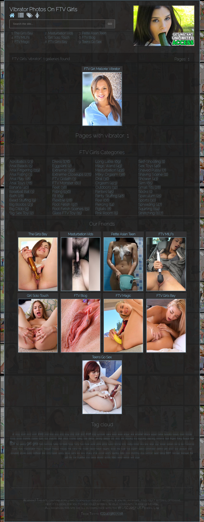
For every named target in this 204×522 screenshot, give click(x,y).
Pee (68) (102, 200)
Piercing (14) (104, 204)
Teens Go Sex (92, 42)
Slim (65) (145, 183)
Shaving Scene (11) (153, 174)
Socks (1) (145, 191)
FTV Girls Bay (57, 42)
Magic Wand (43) (108, 166)
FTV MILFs (22, 37)
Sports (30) (147, 200)
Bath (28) (16, 196)
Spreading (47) (150, 204)
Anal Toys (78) (20, 183)
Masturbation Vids (60, 33)
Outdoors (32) (106, 187)
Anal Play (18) (20, 179)
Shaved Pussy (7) (152, 170)
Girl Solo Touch (59, 37)
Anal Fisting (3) (20, 174)
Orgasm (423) (106, 183)
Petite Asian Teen (94, 33)
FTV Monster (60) (66, 183)
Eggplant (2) (62, 166)
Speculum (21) (149, 196)
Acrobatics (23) (21, 161)
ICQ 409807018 (111, 514)
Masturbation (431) (109, 170)
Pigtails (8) (103, 209)
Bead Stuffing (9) (22, 200)
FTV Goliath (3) (64, 179)
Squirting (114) (149, 209)
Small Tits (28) (149, 187)
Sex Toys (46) (149, 166)
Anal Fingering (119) (24, 170)
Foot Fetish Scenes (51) (71, 209)
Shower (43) (148, 179)
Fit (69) (58, 196)
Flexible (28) (62, 200)
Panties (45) (104, 191)
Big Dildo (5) (19, 209)
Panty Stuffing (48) (110, 196)
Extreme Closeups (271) (71, 174)
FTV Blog (88, 37)
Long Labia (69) (108, 161)
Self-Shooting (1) (151, 161)
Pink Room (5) (106, 213)
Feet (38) (59, 187)
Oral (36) (102, 179)
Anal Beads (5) (21, 166)
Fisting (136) (61, 191)
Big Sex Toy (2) (21, 213)
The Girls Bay (23, 33)
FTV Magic (22, 42)
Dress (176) (61, 161)
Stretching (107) (150, 213)
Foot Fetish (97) (65, 204)
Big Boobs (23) (21, 204)
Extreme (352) (63, 170)
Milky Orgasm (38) (110, 174)
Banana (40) (19, 187)
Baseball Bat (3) (21, 191)
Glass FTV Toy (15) (67, 213)
